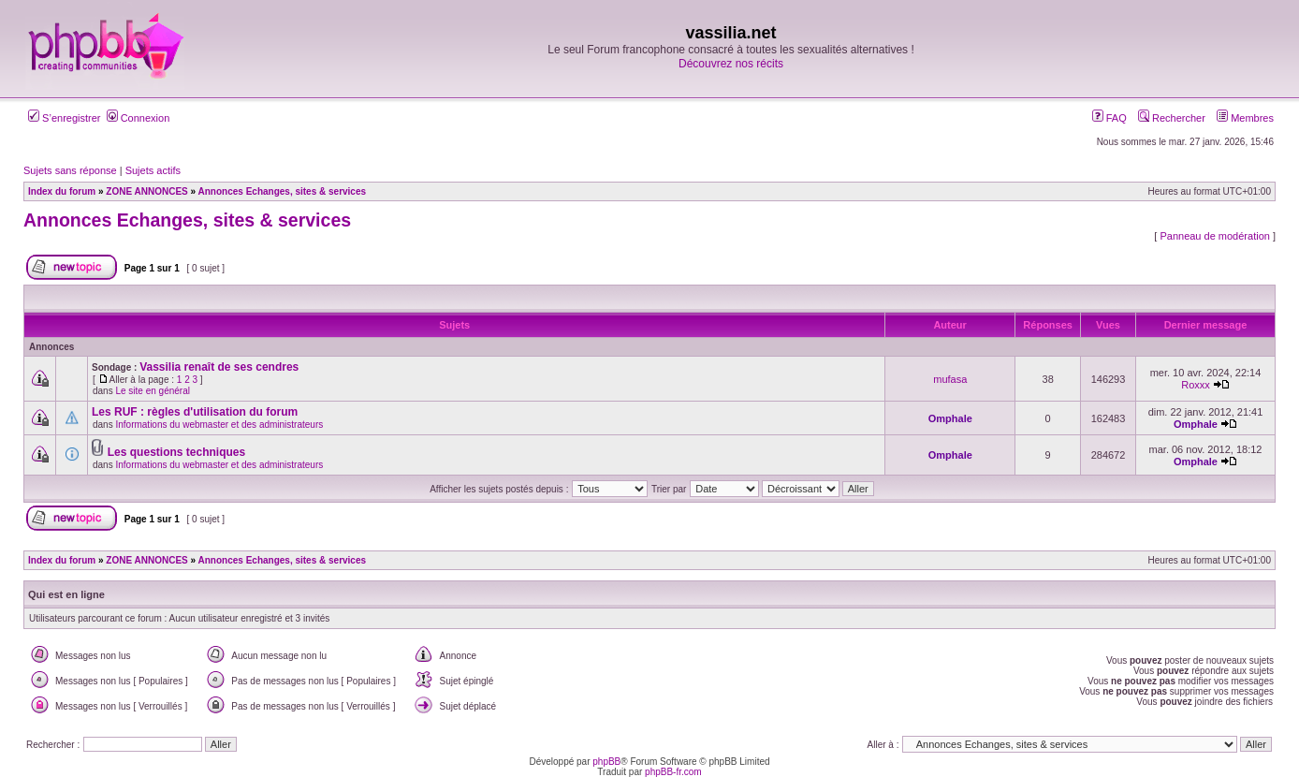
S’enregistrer (64, 118)
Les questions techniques (176, 452)
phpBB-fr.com (673, 772)
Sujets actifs (153, 170)
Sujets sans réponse (70, 170)
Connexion (138, 118)
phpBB (606, 761)
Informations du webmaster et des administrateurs (219, 424)
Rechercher (1171, 118)
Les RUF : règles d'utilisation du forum (195, 411)
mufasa (950, 379)
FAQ (1109, 118)
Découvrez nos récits (731, 63)
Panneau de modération (1214, 236)
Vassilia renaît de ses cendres (219, 367)
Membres (1245, 118)
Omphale (950, 418)
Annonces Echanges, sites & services (187, 220)
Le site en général (152, 391)
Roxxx (1195, 384)
